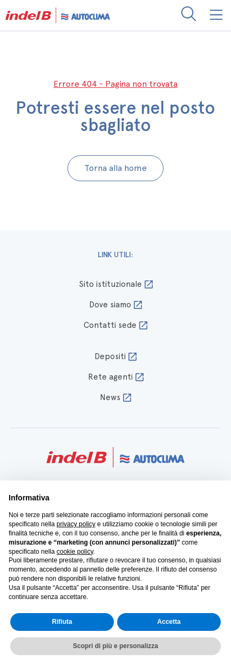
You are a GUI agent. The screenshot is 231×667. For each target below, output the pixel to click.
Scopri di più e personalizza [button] (115, 646)
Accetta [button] (168, 621)
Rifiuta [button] (62, 621)
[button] (216, 15)
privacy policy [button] (76, 524)
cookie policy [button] (75, 551)
